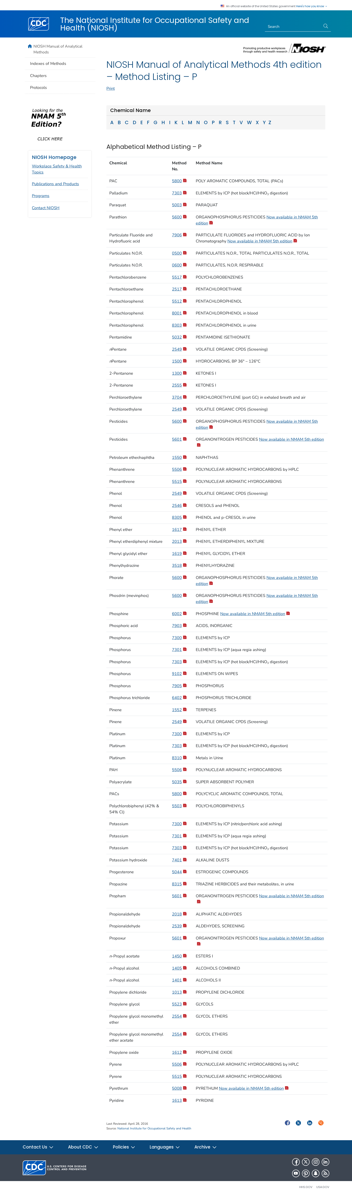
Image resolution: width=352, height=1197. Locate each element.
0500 (179, 253)
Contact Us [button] (38, 1147)
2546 (179, 505)
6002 (179, 613)
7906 (179, 235)
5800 (179, 181)
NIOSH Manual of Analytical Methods (57, 49)
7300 (179, 637)
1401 (179, 980)
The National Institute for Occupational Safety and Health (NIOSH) (154, 24)
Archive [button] (205, 1147)
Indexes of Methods (48, 63)
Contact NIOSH (45, 208)
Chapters (38, 75)
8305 (179, 517)
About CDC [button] (83, 1147)
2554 (179, 1016)
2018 (179, 914)
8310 (179, 758)
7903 (179, 625)
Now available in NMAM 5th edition (262, 241)
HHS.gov (305, 1187)
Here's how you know (312, 6)
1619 (179, 553)
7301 (179, 649)
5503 (179, 806)
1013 (179, 992)
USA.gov (322, 1187)
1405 (179, 968)
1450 (179, 956)
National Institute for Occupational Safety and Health (154, 1128)
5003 (179, 205)
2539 (179, 926)
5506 (179, 469)
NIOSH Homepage (54, 157)
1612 (179, 1052)
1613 (179, 1100)
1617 (179, 529)
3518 (179, 565)
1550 (179, 457)
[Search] (293, 27)
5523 (179, 1004)
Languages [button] (165, 1147)
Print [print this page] (110, 88)
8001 (179, 313)
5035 (179, 782)
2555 (179, 385)
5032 (179, 337)
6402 (179, 697)
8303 (179, 325)
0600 (179, 265)
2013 (179, 541)
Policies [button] (124, 1147)
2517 (179, 289)
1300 (179, 373)
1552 (179, 710)
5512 (179, 301)
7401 (179, 860)
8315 (179, 884)
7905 (179, 686)
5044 (179, 872)
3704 (179, 397)
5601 (179, 439)
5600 (179, 217)
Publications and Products (55, 184)
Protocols (38, 87)
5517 (179, 277)
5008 (179, 1088)
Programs (40, 195)
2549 (179, 349)
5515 (179, 481)
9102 (179, 673)
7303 (179, 193)
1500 (179, 361)
